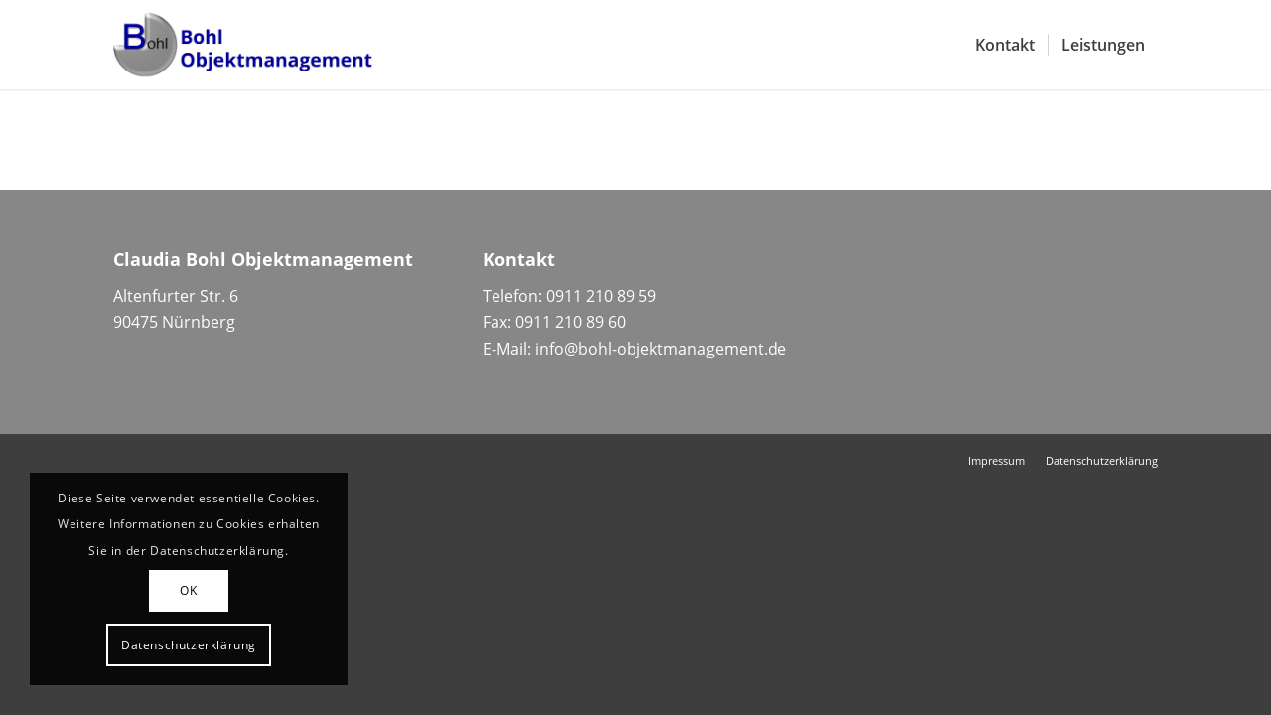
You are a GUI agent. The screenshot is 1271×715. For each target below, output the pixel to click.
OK (188, 590)
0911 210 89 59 (601, 296)
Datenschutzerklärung (188, 645)
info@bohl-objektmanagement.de (660, 348)
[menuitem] (1005, 44)
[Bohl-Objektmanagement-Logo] (242, 44)
